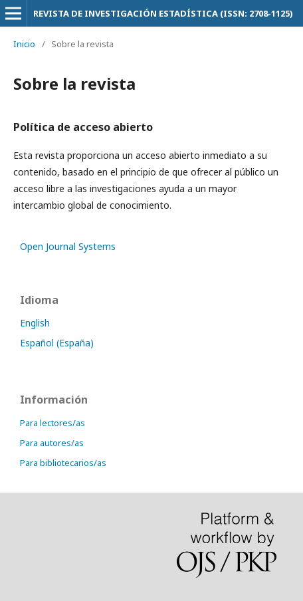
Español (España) (57, 342)
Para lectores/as (52, 423)
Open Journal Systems (68, 246)
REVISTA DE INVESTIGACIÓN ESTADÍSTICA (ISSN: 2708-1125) (163, 13)
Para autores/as (52, 443)
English (35, 322)
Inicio (24, 44)
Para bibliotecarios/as (63, 463)
